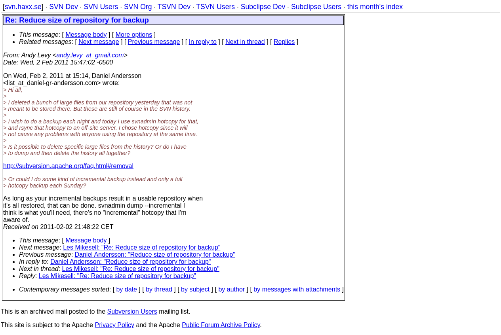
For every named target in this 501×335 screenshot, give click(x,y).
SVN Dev (63, 7)
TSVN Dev (174, 7)
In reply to (203, 41)
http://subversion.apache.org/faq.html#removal (68, 166)
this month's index (375, 7)
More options (134, 34)
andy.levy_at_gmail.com (90, 55)
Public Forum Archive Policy (221, 325)
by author (231, 289)
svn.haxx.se (23, 7)
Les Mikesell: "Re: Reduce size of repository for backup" (141, 247)
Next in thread (245, 41)
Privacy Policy (114, 325)
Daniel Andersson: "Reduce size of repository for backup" (155, 254)
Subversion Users (132, 311)
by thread (159, 289)
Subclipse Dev (263, 7)
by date (126, 289)
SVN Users (101, 7)
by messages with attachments (296, 289)
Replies (284, 41)
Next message (98, 41)
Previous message (154, 41)
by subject (195, 289)
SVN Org (138, 7)
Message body (86, 34)
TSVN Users (215, 7)
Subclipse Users (316, 7)
